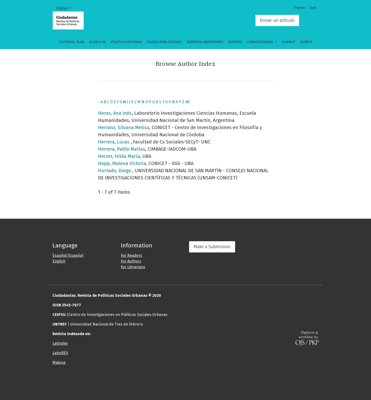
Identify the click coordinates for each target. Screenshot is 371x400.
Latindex (60, 343)
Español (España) (67, 255)
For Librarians (133, 267)
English (65, 8)
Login (313, 7)
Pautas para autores (164, 42)
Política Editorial (126, 42)
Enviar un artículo (277, 20)
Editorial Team (71, 42)
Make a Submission (212, 246)
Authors (235, 42)
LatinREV (60, 353)
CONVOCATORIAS (260, 42)
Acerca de (97, 42)
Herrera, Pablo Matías (121, 149)
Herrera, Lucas (114, 142)
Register (299, 7)
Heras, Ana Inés (115, 113)
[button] (162, 382)
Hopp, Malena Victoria (122, 163)
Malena (58, 362)
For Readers (131, 255)
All (187, 102)
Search (306, 42)
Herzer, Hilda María (119, 156)
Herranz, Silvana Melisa (123, 127)
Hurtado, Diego (115, 170)
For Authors (131, 261)
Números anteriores (205, 42)
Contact (288, 42)
